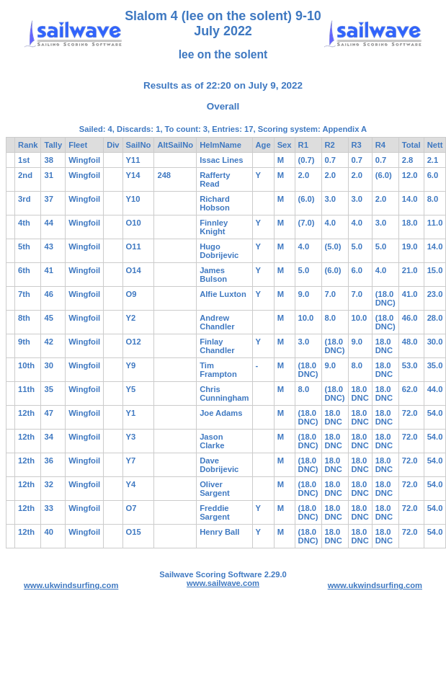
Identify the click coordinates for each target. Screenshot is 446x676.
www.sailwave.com (223, 583)
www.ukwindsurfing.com (71, 585)
